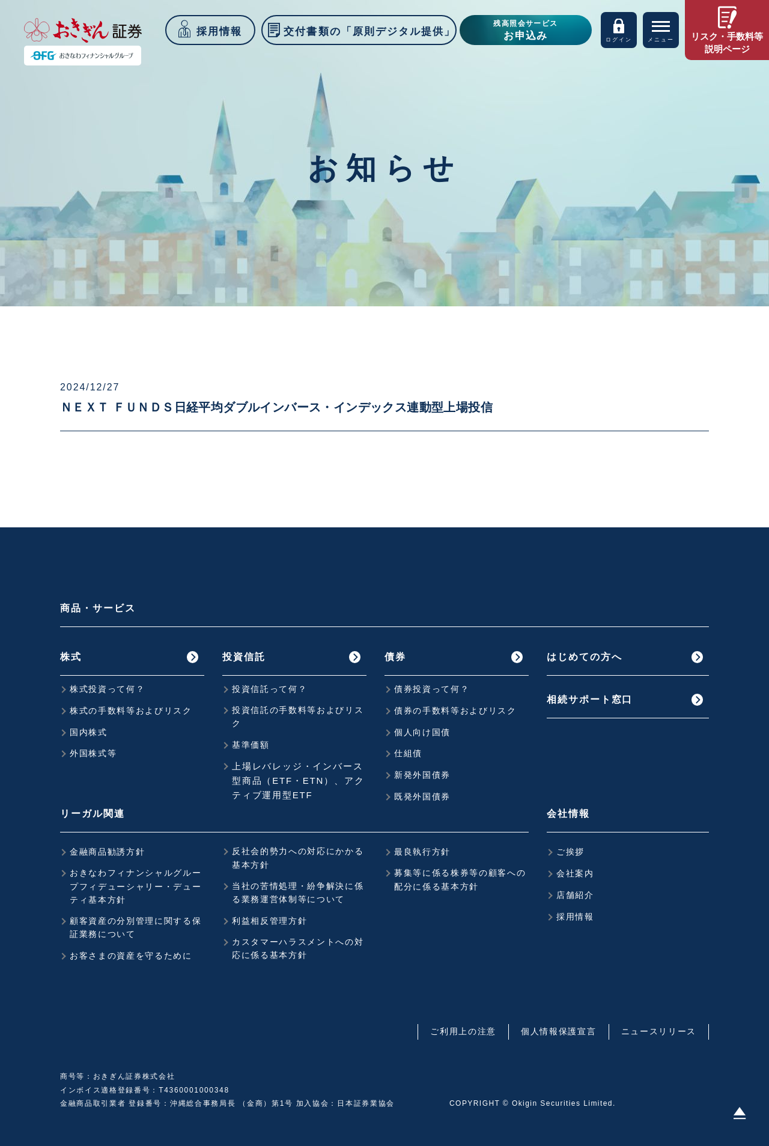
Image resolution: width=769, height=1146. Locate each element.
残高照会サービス (526, 31)
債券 (395, 657)
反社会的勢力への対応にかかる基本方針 (298, 857)
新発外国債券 (422, 775)
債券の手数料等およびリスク (455, 710)
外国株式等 (93, 753)
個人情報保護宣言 (558, 1031)
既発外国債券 (422, 796)
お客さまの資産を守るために (131, 955)
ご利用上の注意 (463, 1031)
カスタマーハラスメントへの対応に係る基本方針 (298, 948)
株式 (71, 657)
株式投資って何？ (107, 689)
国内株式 (89, 732)
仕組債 (408, 753)
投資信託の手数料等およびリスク (298, 716)
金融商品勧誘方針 (107, 851)
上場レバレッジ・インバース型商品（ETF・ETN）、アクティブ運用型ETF (298, 780)
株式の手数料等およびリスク (131, 710)
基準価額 (251, 745)
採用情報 (575, 916)
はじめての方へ (584, 657)
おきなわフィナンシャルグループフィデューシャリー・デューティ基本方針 (136, 886)
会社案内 (575, 873)
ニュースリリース (658, 1031)
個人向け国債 (422, 732)
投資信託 (244, 657)
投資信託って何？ (269, 689)
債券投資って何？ (431, 689)
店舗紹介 (575, 895)
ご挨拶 (570, 851)
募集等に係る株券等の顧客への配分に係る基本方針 (460, 879)
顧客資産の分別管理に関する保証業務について (136, 927)
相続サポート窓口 (590, 699)
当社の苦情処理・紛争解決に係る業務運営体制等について (298, 892)
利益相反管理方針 (269, 921)
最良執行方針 (422, 851)
